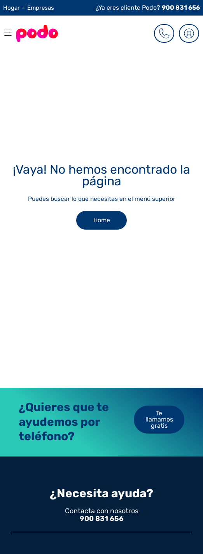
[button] (6, 33)
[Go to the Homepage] (37, 33)
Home (101, 220)
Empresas (40, 7)
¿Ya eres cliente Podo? (148, 7)
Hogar (11, 7)
